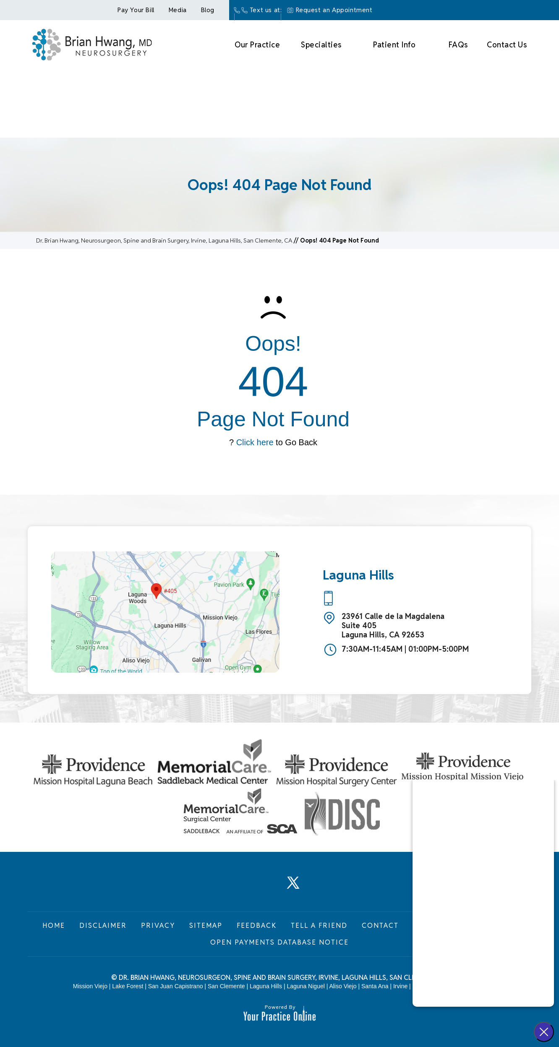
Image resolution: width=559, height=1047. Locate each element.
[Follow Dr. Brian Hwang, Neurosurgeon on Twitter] (293, 887)
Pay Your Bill (136, 10)
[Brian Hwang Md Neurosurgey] (92, 44)
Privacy (158, 925)
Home (53, 925)
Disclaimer (103, 925)
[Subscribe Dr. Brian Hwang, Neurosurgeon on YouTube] (321, 887)
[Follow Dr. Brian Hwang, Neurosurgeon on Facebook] (238, 887)
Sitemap (205, 925)
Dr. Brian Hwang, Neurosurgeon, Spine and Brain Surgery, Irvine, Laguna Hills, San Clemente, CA (164, 240)
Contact (380, 925)
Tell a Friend (319, 925)
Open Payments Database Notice (279, 942)
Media (178, 10)
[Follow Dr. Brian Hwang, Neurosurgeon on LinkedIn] (266, 887)
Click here (255, 442)
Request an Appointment (334, 10)
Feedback (257, 925)
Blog (207, 10)
